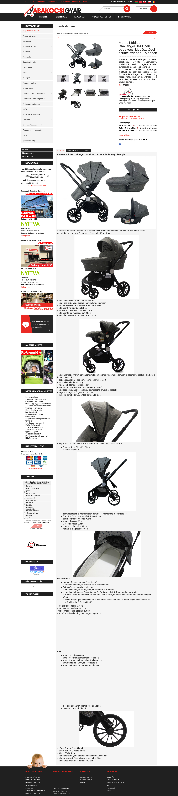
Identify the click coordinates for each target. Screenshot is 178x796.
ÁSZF (108, 785)
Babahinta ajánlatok (32, 793)
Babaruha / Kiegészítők (31, 114)
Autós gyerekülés (37, 46)
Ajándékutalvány (29, 140)
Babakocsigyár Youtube (61, 788)
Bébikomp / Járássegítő (32, 104)
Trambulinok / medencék (32, 130)
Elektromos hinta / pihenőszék (37, 93)
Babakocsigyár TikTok (60, 791)
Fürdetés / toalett (37, 83)
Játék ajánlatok (31, 785)
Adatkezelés (111, 788)
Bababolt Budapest (86, 777)
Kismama (37, 120)
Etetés (37, 73)
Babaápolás (37, 78)
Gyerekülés (52, 2)
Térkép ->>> (26, 287)
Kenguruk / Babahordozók (37, 125)
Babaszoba (37, 57)
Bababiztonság (37, 88)
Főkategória (60, 33)
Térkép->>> (25, 235)
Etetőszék (76, 2)
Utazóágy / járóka (29, 62)
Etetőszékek (27, 67)
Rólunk (82, 782)
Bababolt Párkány (86, 780)
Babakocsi (29, 2)
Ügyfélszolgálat (113, 780)
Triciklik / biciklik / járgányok (33, 99)
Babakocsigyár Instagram (61, 794)
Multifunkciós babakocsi (80, 33)
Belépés (113, 2)
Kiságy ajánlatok (31, 788)
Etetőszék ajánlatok (32, 782)
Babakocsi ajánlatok (32, 777)
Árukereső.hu (36, 574)
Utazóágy (41, 2)
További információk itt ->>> (36, 469)
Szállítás (110, 777)
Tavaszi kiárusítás (29, 36)
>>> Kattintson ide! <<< (37, 186)
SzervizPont (111, 791)
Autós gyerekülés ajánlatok (35, 791)
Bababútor (65, 2)
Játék (85, 2)
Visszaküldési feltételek (115, 782)
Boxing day (27, 41)
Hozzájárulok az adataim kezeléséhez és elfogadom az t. (37, 521)
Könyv (25, 135)
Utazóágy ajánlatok (32, 780)
